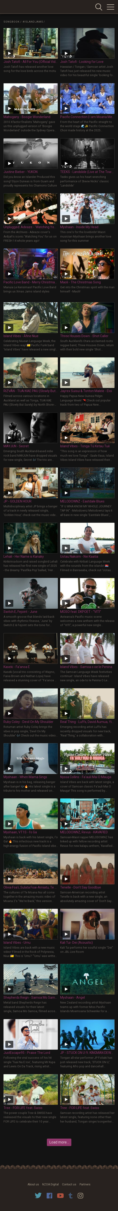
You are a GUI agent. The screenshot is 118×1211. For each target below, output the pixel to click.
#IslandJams (33, 21)
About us (33, 1184)
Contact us (69, 1184)
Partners (85, 1184)
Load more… (59, 1142)
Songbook (11, 21)
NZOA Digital (50, 1184)
